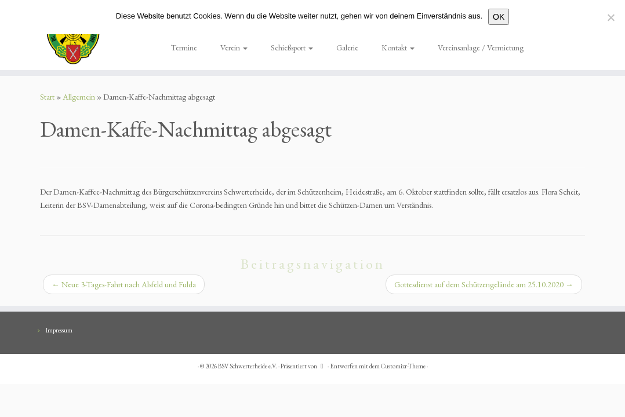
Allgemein (79, 97)
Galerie (347, 47)
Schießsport (292, 47)
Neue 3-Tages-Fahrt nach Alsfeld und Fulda (124, 284)
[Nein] (610, 17)
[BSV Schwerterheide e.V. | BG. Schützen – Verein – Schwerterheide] (73, 35)
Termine (184, 47)
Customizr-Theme (403, 366)
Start (47, 97)
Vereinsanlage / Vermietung (481, 47)
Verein (234, 47)
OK (498, 16)
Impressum (59, 330)
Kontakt (398, 47)
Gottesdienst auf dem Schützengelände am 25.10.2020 (483, 284)
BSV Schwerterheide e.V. (247, 366)
